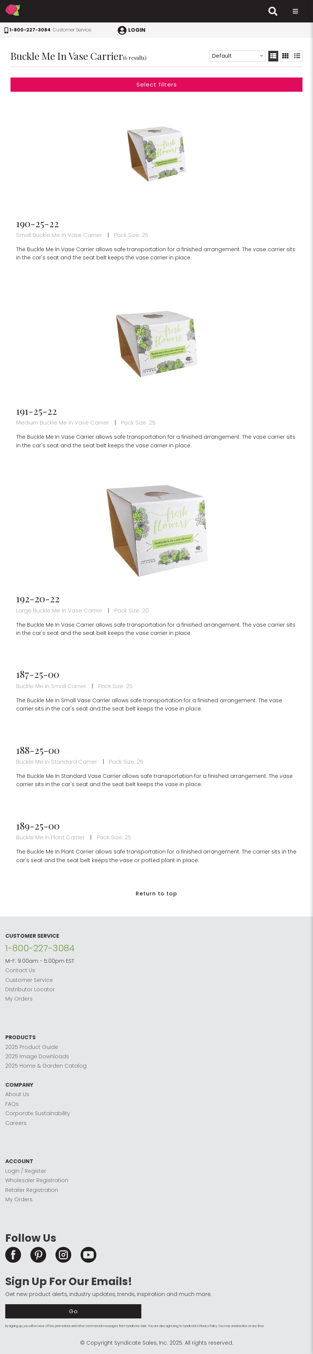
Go (73, 1311)
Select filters (156, 84)
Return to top (156, 893)
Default (222, 56)
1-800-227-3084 (40, 948)
